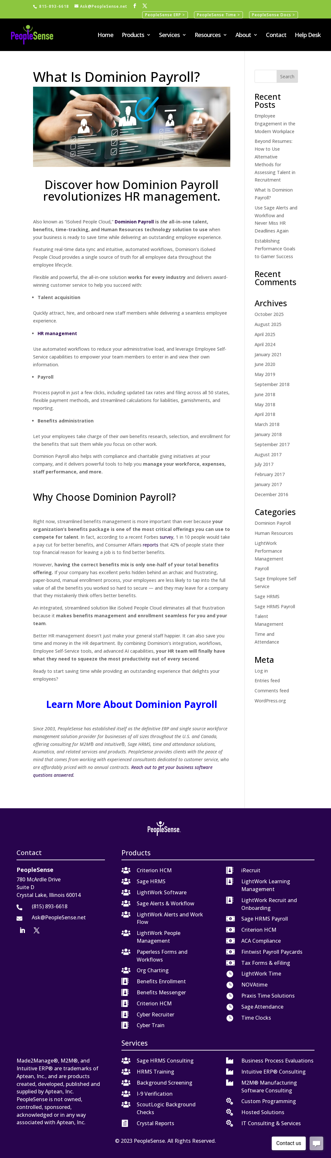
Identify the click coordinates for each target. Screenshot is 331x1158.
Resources (208, 35)
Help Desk (308, 35)
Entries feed (267, 680)
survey (166, 537)
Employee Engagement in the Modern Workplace (275, 123)
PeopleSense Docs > (273, 15)
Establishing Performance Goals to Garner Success (275, 248)
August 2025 (268, 324)
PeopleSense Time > (218, 15)
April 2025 (265, 334)
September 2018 (272, 384)
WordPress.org (270, 701)
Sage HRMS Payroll (275, 606)
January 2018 (268, 434)
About (243, 35)
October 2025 (269, 314)
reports (150, 545)
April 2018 (265, 414)
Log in (261, 671)
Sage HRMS (267, 596)
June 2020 (265, 364)
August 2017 (268, 454)
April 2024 (265, 344)
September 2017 (272, 444)
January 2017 (268, 484)
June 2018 (265, 394)
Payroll (262, 568)
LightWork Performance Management (269, 551)
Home (105, 35)
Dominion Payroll (273, 523)
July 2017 (264, 464)
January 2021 (268, 354)
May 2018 (265, 404)
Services (169, 35)
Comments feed (272, 690)
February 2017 (270, 474)
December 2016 (271, 494)
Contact (276, 35)
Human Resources (274, 533)
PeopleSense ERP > (165, 15)
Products (133, 35)
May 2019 (265, 374)
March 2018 (267, 424)
